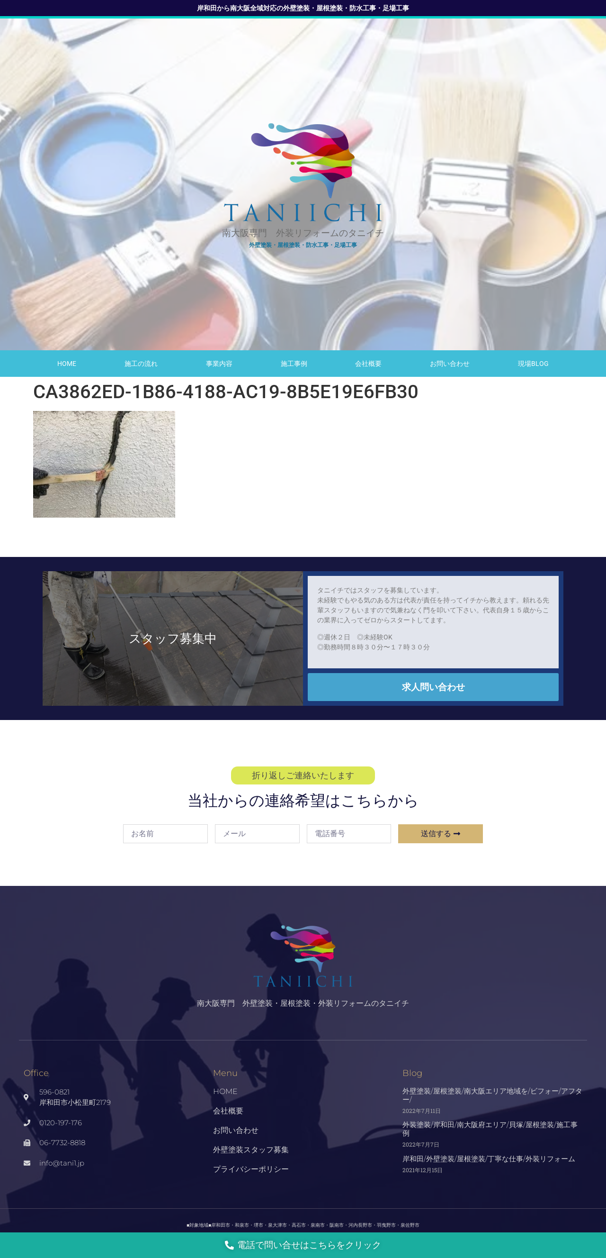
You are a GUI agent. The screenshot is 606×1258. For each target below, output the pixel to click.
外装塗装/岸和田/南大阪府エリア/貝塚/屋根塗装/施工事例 (490, 1129)
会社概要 (368, 363)
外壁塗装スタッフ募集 (251, 1149)
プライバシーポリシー (251, 1169)
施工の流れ (141, 363)
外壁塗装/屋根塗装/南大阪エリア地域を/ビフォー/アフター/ (492, 1095)
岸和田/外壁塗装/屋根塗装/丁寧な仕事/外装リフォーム (488, 1158)
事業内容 (219, 363)
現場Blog (533, 363)
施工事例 (294, 363)
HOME (66, 363)
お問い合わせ (450, 363)
